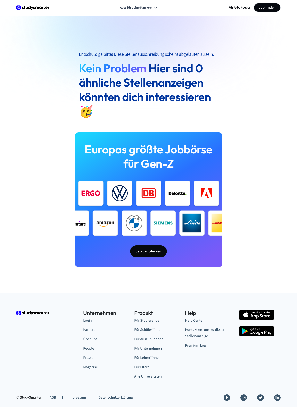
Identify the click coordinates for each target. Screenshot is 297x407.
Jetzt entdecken (148, 251)
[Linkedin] (277, 397)
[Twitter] (260, 397)
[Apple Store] (256, 315)
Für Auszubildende (148, 339)
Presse (88, 357)
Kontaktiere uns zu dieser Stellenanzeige (204, 333)
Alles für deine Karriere (139, 7)
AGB (53, 397)
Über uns (90, 339)
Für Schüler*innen (148, 329)
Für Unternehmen (148, 348)
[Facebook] (227, 397)
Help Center (194, 320)
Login (87, 320)
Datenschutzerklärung (115, 397)
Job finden (267, 7)
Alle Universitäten (148, 376)
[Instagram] (243, 397)
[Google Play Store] (256, 331)
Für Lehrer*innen (147, 357)
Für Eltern (141, 367)
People (88, 348)
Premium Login (197, 345)
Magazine (90, 367)
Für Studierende (146, 320)
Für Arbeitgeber (239, 7)
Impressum (77, 397)
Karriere (89, 329)
